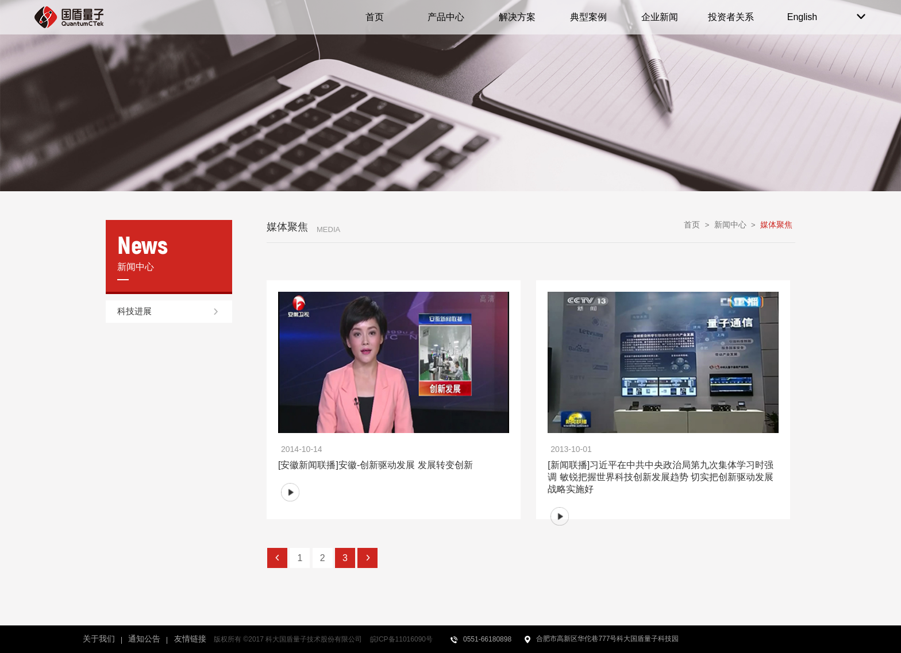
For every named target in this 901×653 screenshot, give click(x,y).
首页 (374, 17)
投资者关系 (731, 17)
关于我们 (99, 638)
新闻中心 (730, 224)
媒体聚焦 (776, 224)
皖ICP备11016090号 (401, 639)
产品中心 (446, 17)
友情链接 (190, 638)
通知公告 (144, 638)
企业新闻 (659, 17)
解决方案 (517, 17)
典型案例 (588, 17)
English (802, 17)
